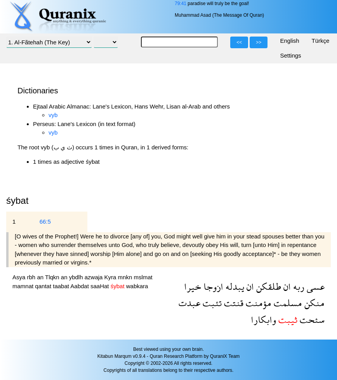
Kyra (111, 277)
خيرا (192, 286)
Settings (290, 55)
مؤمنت (257, 303)
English (289, 40)
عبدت (189, 303)
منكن (313, 303)
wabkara (137, 286)
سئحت (311, 319)
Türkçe (321, 40)
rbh (32, 277)
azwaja (94, 277)
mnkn (126, 277)
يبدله (233, 286)
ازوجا (212, 286)
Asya (19, 277)
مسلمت (286, 303)
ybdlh (77, 277)
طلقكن (267, 286)
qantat (44, 286)
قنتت (232, 303)
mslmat (143, 277)
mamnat (23, 286)
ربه (297, 286)
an (41, 277)
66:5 (45, 221)
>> (258, 42)
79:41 (180, 3)
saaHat (100, 286)
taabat (61, 286)
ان (286, 286)
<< (239, 42)
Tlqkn (53, 277)
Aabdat (80, 286)
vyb (53, 115)
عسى (314, 286)
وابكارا (263, 319)
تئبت (211, 303)
